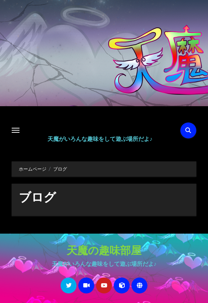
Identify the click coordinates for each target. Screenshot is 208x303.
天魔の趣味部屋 (104, 251)
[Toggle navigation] (15, 130)
